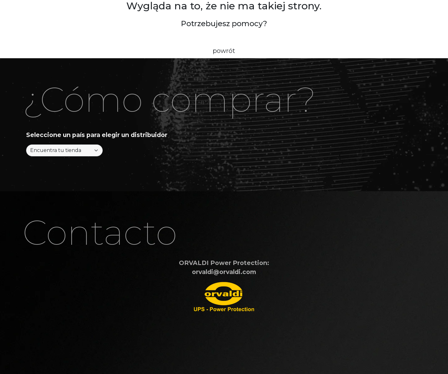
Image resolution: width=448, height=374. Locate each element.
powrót (224, 50)
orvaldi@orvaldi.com (224, 272)
